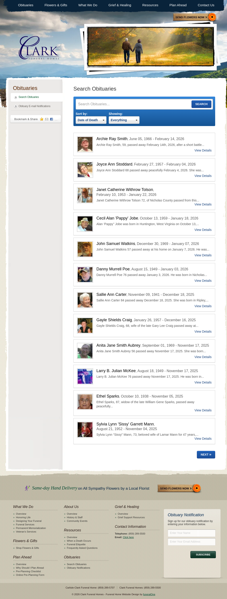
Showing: (116, 114)
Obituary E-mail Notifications (34, 106)
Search (201, 104)
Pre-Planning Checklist (28, 571)
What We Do (87, 5)
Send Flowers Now (179, 488)
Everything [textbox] (119, 120)
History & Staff (75, 517)
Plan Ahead (178, 5)
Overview (21, 513)
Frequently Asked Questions (82, 548)
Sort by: (81, 114)
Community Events (77, 521)
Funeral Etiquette (76, 544)
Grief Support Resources (131, 517)
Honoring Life (23, 517)
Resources (150, 5)
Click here (128, 537)
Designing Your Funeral (29, 521)
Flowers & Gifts (55, 5)
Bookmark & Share (35, 119)
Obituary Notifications (78, 567)
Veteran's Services (26, 531)
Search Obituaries (29, 97)
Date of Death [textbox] (88, 120)
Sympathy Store (195, 17)
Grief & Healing (119, 5)
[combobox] (91, 120)
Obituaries (25, 5)
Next (206, 454)
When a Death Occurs (79, 540)
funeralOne (149, 594)
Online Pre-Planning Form (30, 575)
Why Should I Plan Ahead (30, 567)
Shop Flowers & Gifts (27, 548)
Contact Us (206, 5)
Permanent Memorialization (31, 528)
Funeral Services (25, 524)
